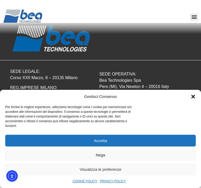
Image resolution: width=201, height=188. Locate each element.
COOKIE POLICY (85, 181)
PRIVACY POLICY (113, 181)
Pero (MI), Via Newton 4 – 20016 (130, 86)
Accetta (100, 140)
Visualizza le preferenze (100, 169)
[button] (193, 96)
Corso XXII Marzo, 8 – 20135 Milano (43, 77)
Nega (100, 155)
